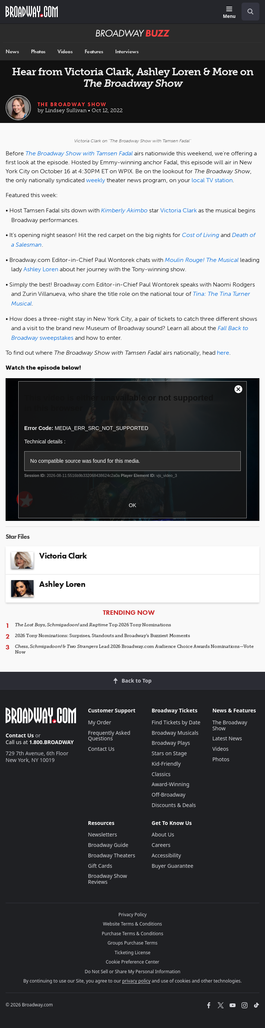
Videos (64, 51)
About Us (163, 834)
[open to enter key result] (250, 11)
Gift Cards (100, 865)
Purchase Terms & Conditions (132, 933)
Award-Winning (170, 784)
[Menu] (229, 13)
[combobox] (247, 11)
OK (132, 505)
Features (94, 51)
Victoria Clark (178, 210)
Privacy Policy (133, 914)
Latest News (227, 738)
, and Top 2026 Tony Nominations (93, 624)
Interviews (126, 51)
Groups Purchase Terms (133, 943)
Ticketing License (133, 952)
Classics (161, 774)
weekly (95, 180)
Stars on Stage (169, 753)
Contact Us (20, 735)
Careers (161, 844)
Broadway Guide (108, 844)
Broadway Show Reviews (107, 878)
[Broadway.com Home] (32, 11)
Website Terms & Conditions (132, 924)
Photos (38, 51)
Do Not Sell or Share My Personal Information (132, 971)
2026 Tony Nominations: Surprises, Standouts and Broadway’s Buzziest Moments (102, 635)
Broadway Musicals (175, 732)
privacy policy (136, 981)
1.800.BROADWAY (51, 742)
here (223, 352)
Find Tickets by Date (176, 722)
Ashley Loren (40, 269)
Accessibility (166, 855)
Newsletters (102, 834)
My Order (99, 722)
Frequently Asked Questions (109, 735)
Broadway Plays (171, 742)
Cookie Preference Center (133, 962)
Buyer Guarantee (172, 865)
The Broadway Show (72, 104)
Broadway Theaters (111, 855)
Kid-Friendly (166, 763)
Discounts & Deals (174, 805)
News (12, 51)
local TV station (212, 180)
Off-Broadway (169, 794)
